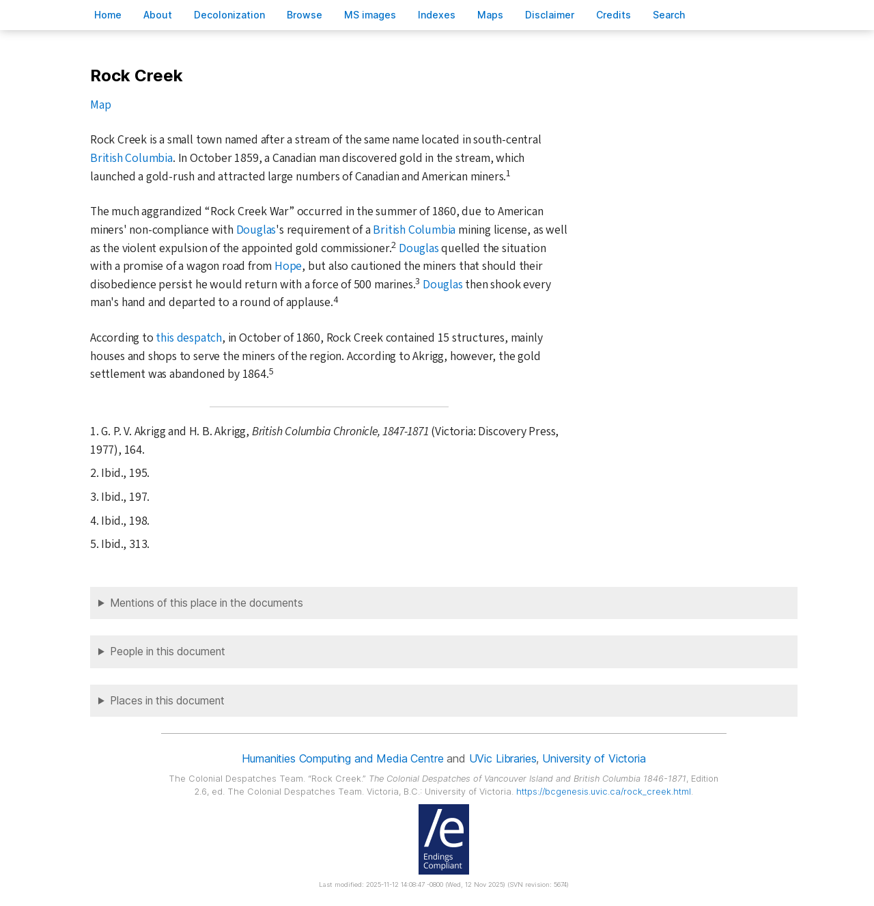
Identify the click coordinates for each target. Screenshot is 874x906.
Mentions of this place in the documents (206, 602)
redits (613, 14)
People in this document (167, 651)
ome (108, 14)
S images (370, 14)
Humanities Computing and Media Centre (342, 758)
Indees (436, 14)
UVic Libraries (503, 758)
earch (669, 14)
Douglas (256, 229)
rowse (304, 14)
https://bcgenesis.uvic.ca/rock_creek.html (603, 791)
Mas (490, 14)
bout (157, 14)
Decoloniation (229, 14)
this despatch (188, 337)
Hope (288, 266)
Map (100, 104)
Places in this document (167, 700)
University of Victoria (593, 758)
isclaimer (549, 14)
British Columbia (131, 158)
